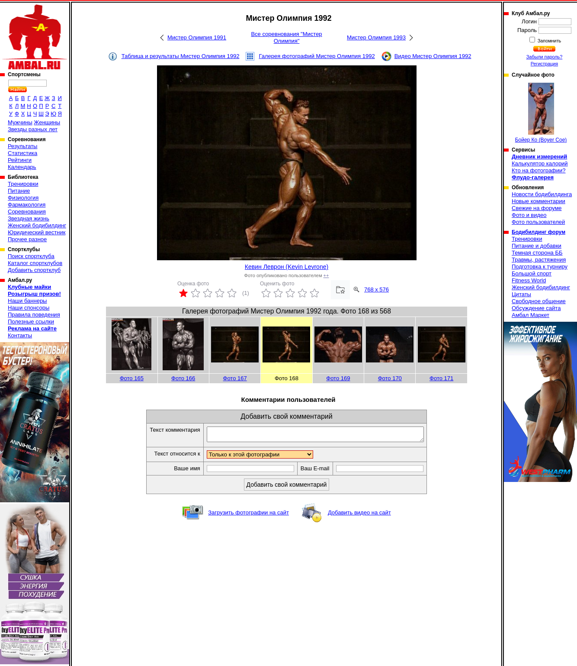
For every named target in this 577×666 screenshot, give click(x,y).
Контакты (20, 335)
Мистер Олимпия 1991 (196, 37)
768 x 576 (376, 289)
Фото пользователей (538, 222)
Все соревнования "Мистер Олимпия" (286, 37)
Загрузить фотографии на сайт (248, 515)
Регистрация (544, 63)
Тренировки (23, 184)
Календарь (22, 167)
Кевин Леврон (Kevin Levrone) (286, 266)
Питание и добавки (536, 245)
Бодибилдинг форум (538, 232)
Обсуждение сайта (536, 308)
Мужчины (20, 122)
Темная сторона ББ (537, 252)
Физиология (23, 197)
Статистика (22, 153)
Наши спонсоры (28, 307)
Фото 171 (441, 378)
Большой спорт (531, 273)
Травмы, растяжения (539, 259)
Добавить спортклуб (34, 270)
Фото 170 (390, 378)
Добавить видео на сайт (359, 515)
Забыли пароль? (544, 56)
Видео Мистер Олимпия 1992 (432, 56)
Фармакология (26, 204)
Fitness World (529, 280)
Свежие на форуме (537, 208)
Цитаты (521, 294)
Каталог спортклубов (35, 263)
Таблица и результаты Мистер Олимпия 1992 (181, 56)
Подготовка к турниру (539, 266)
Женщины (47, 122)
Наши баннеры (27, 300)
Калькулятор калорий (540, 163)
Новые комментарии (538, 201)
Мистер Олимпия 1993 (376, 37)
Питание (19, 191)
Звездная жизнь (28, 218)
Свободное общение (539, 301)
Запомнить (548, 40)
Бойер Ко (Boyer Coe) (541, 113)
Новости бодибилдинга (542, 194)
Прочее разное (27, 239)
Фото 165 (132, 378)
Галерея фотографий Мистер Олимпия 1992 (317, 56)
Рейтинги (20, 160)
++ (326, 275)
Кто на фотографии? (539, 170)
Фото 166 (183, 378)
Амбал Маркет (530, 315)
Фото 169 (338, 378)
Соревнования (27, 211)
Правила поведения (34, 314)
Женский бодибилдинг (37, 225)
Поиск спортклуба (31, 256)
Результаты (22, 146)
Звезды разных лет (33, 129)
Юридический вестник (36, 232)
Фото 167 (235, 378)
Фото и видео (529, 215)
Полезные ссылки (31, 321)
